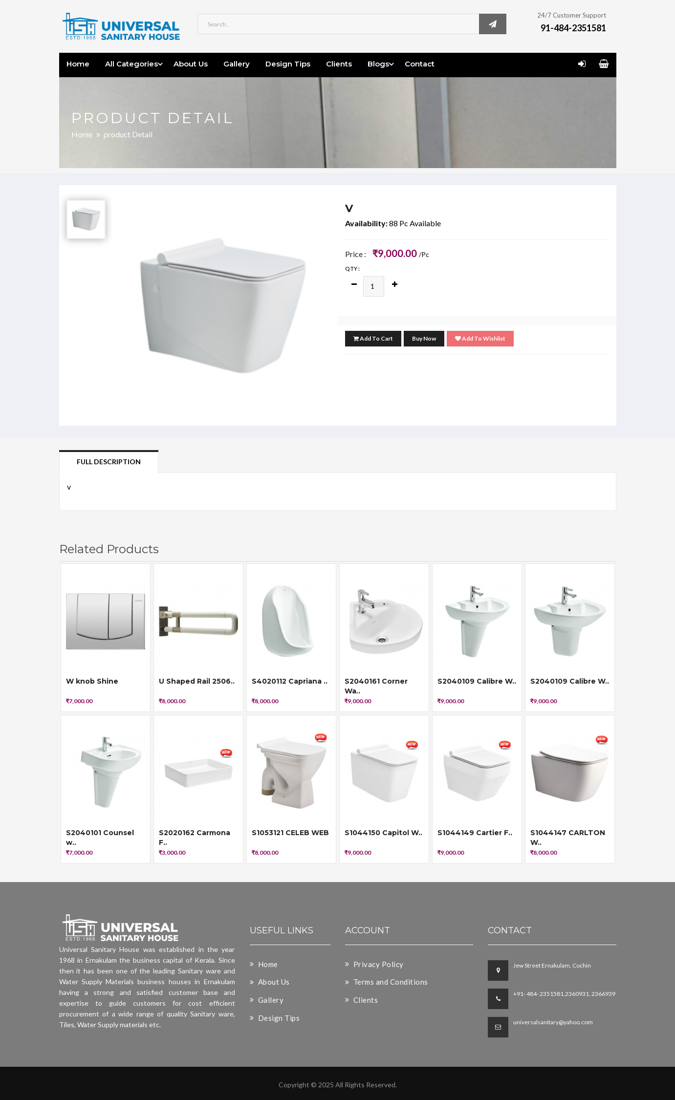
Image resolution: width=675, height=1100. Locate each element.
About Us (191, 63)
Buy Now (424, 338)
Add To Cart (373, 338)
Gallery (236, 63)
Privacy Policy (374, 964)
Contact (420, 63)
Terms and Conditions (386, 981)
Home (77, 63)
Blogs (378, 63)
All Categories (131, 63)
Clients (339, 63)
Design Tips (287, 63)
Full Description (109, 461)
